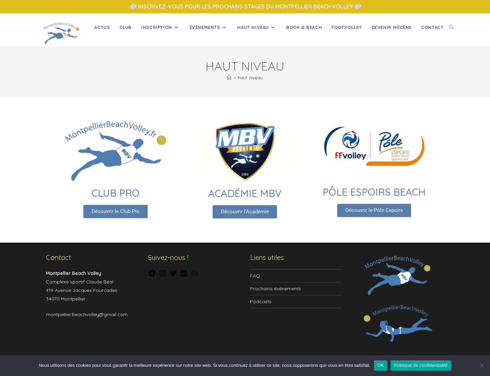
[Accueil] (229, 77)
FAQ (255, 276)
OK (380, 365)
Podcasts (261, 301)
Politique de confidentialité (421, 365)
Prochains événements (275, 288)
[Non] (481, 365)
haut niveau (250, 77)
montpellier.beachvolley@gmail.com (87, 314)
